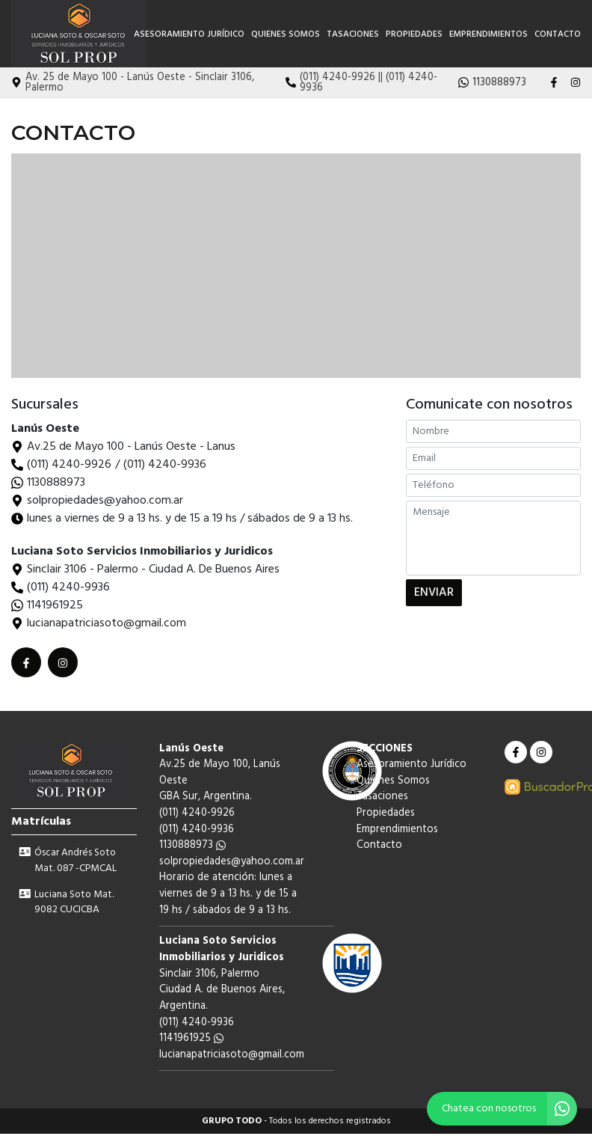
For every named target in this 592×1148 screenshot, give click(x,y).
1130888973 (56, 483)
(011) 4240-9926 (69, 465)
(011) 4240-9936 (164, 465)
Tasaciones (353, 34)
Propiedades (414, 34)
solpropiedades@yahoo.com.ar (231, 861)
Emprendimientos (488, 34)
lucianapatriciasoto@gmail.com (231, 1054)
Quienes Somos (285, 34)
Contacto (557, 34)
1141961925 (55, 605)
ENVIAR (434, 596)
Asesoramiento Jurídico (189, 34)
